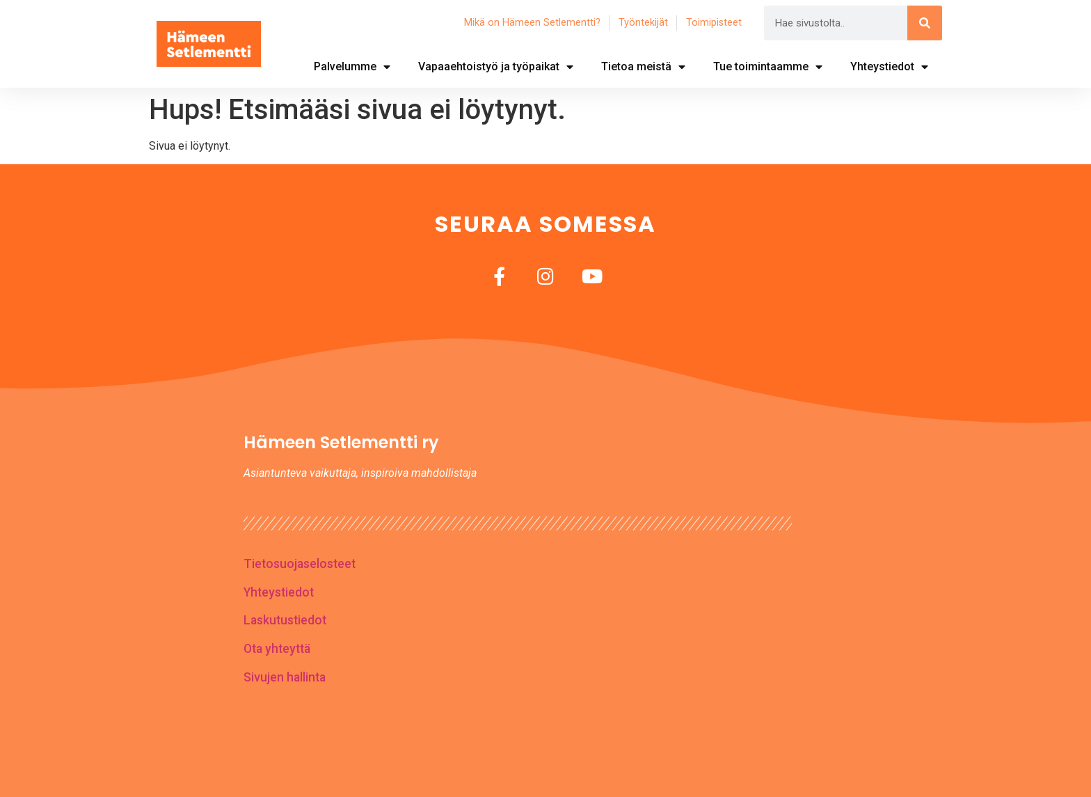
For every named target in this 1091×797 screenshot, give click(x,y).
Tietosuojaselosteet (300, 564)
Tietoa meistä (643, 66)
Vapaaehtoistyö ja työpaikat (495, 66)
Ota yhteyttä (277, 649)
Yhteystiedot (889, 66)
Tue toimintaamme (767, 66)
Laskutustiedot (285, 620)
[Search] (924, 23)
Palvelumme (352, 66)
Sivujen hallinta (285, 677)
